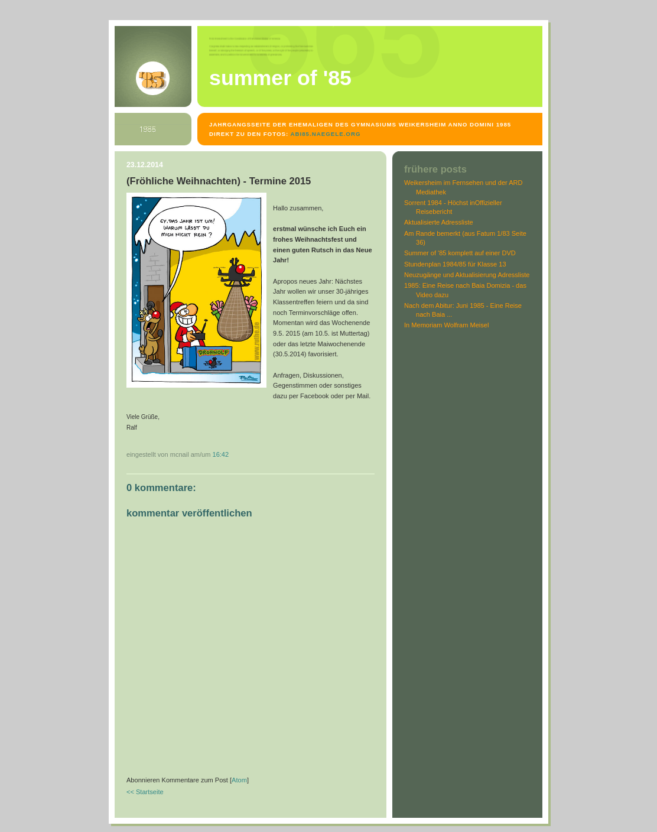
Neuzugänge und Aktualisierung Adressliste (467, 274)
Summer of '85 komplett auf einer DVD (460, 252)
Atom (239, 780)
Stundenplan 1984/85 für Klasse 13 (455, 264)
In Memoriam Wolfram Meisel (446, 325)
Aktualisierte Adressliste (438, 222)
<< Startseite (145, 791)
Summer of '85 (280, 78)
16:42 (221, 454)
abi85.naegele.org (325, 134)
